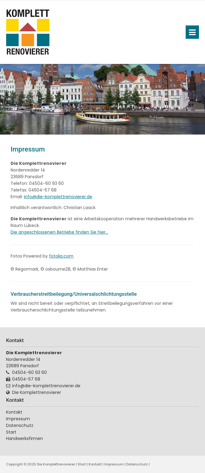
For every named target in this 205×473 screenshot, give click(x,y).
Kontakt (14, 412)
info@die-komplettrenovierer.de (58, 197)
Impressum (114, 464)
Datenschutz (19, 425)
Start (11, 432)
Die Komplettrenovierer (36, 392)
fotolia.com (61, 256)
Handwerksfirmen (24, 438)
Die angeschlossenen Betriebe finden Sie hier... (59, 232)
